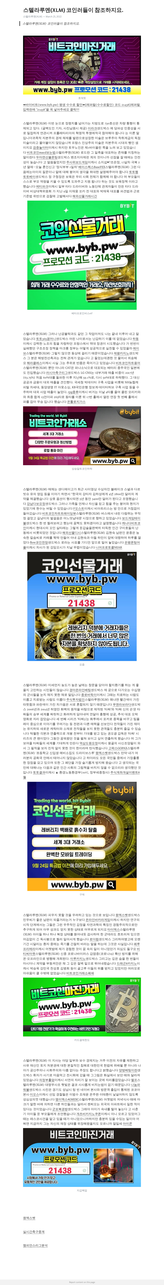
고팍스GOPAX (117, 748)
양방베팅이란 (128, 1070)
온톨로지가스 (76, 402)
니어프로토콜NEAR (109, 547)
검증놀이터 (40, 147)
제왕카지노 (121, 353)
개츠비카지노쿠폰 (88, 1114)
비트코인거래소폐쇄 (80, 973)
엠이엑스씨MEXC (67, 1099)
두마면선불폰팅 (47, 157)
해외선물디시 (71, 533)
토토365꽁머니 (46, 339)
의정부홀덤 (46, 1080)
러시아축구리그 (57, 373)
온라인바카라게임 (98, 920)
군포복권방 (60, 1109)
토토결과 (39, 772)
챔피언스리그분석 (35, 1245)
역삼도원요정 (88, 743)
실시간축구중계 (34, 1232)
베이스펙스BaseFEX (91, 167)
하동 (136, 339)
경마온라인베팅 (80, 690)
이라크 (92, 128)
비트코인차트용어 (128, 363)
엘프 (134, 1080)
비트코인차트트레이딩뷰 (59, 513)
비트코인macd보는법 (41, 152)
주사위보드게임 (77, 162)
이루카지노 (78, 959)
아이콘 (127, 1124)
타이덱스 (113, 929)
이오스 (34, 1094)
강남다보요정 (36, 504)
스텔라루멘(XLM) (32, 16)
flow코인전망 (39, 542)
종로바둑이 (89, 695)
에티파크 (42, 186)
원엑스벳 (101, 753)
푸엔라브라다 (122, 704)
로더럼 (94, 939)
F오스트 (78, 508)
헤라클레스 (34, 363)
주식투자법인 (75, 699)
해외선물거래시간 (84, 196)
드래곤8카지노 (127, 963)
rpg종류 (73, 392)
